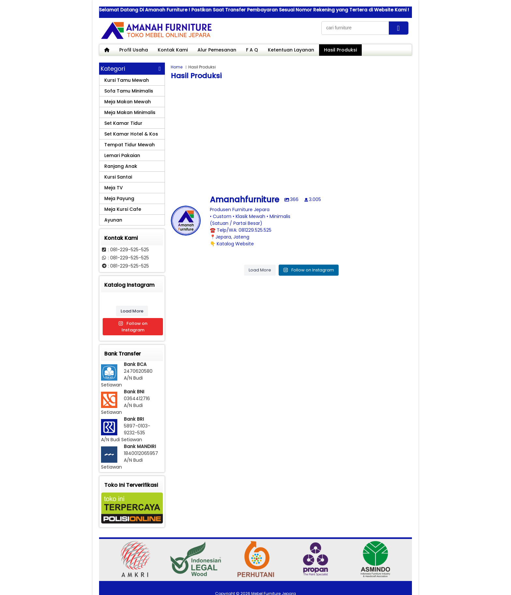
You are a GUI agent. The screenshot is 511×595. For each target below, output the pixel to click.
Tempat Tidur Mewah (129, 144)
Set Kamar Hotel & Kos (131, 134)
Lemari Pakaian (122, 155)
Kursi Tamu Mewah (126, 80)
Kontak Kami (173, 50)
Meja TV (113, 187)
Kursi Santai (118, 177)
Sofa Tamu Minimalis (128, 91)
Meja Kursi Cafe (122, 209)
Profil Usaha (133, 50)
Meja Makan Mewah (127, 101)
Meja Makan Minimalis (129, 112)
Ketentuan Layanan (291, 50)
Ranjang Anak (120, 166)
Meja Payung (119, 198)
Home (176, 67)
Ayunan (113, 220)
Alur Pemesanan (216, 50)
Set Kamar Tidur (123, 123)
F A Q (252, 50)
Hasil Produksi (340, 50)
